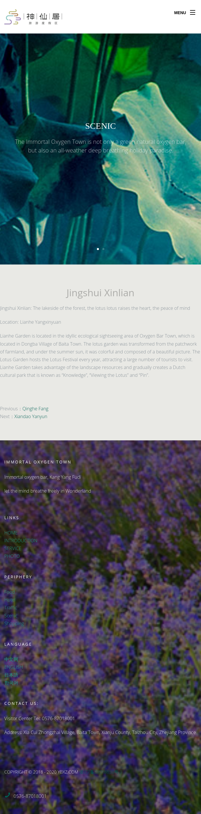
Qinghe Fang (35, 408)
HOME (11, 533)
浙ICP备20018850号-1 (100, 772)
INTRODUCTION (20, 540)
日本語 (11, 675)
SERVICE (12, 548)
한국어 (11, 682)
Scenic (11, 615)
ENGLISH (13, 667)
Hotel (10, 600)
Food (9, 592)
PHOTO (12, 556)
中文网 (11, 659)
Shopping (14, 623)
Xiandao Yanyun (30, 416)
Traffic (10, 607)
